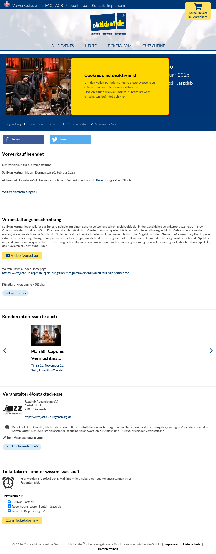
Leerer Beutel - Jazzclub (44, 124)
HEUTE (91, 46)
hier (122, 96)
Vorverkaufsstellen (27, 5)
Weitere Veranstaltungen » (19, 192)
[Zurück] (4, 350)
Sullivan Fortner (78, 124)
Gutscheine (153, 46)
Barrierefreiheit (108, 549)
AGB (59, 5)
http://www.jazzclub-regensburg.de (48, 417)
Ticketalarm (119, 46)
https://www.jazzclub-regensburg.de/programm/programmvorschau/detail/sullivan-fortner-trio (65, 273)
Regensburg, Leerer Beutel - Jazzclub (36, 506)
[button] (23, 139)
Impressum (116, 5)
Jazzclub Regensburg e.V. (100, 180)
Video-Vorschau (22, 255)
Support (72, 5)
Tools (85, 5)
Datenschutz (192, 544)
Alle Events (62, 46)
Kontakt (98, 5)
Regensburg (13, 124)
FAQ (49, 5)
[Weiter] (211, 350)
